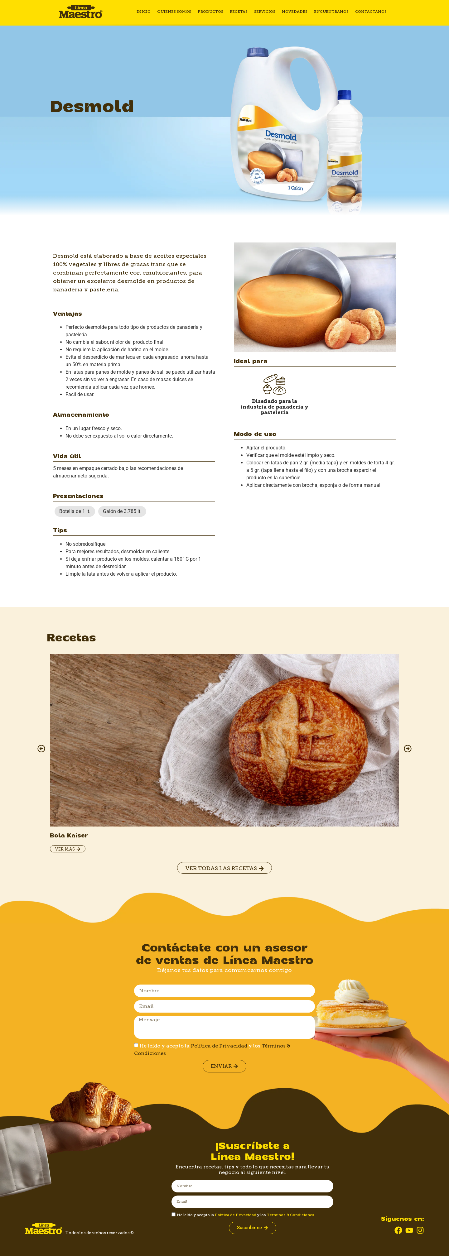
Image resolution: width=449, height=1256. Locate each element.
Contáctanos (370, 11)
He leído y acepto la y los (245, 1215)
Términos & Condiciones (290, 1215)
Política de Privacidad (219, 1046)
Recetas (240, 11)
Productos (211, 11)
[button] (41, 749)
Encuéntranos (331, 11)
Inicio (145, 11)
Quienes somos (176, 11)
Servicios (265, 11)
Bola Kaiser (69, 836)
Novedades (295, 11)
